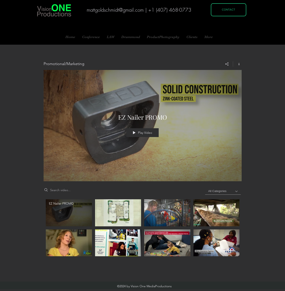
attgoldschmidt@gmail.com (117, 10)
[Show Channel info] (237, 64)
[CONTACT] (228, 9)
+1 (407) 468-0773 (169, 10)
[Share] (227, 64)
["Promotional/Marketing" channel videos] (142, 230)
